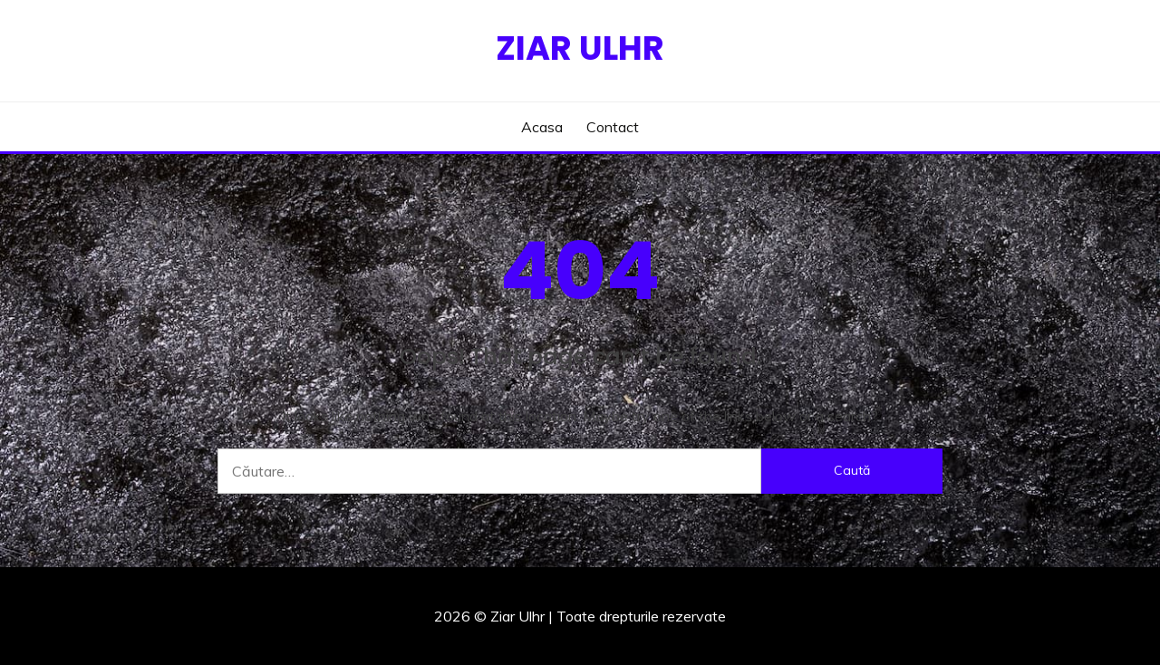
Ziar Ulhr (580, 48)
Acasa (542, 127)
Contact (612, 127)
